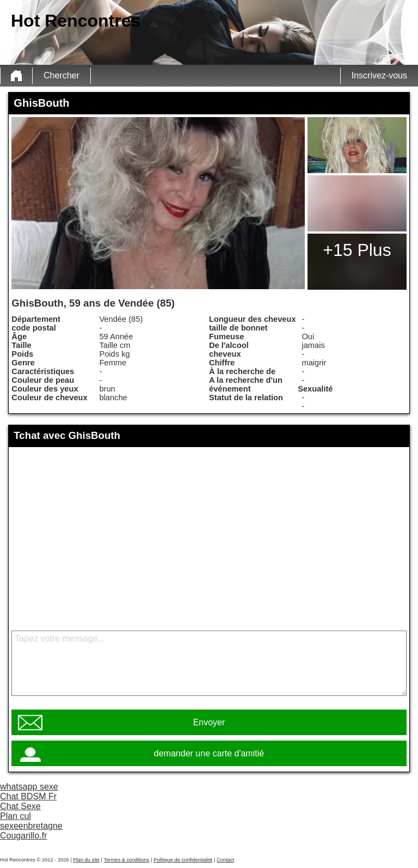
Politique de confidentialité (182, 860)
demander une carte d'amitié (209, 753)
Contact (225, 860)
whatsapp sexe (29, 786)
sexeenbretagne (31, 825)
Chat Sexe (20, 806)
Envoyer (209, 722)
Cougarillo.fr (23, 835)
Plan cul (15, 816)
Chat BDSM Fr (28, 796)
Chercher (61, 75)
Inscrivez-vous (379, 75)
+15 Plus (357, 250)
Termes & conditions (126, 860)
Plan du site (86, 860)
